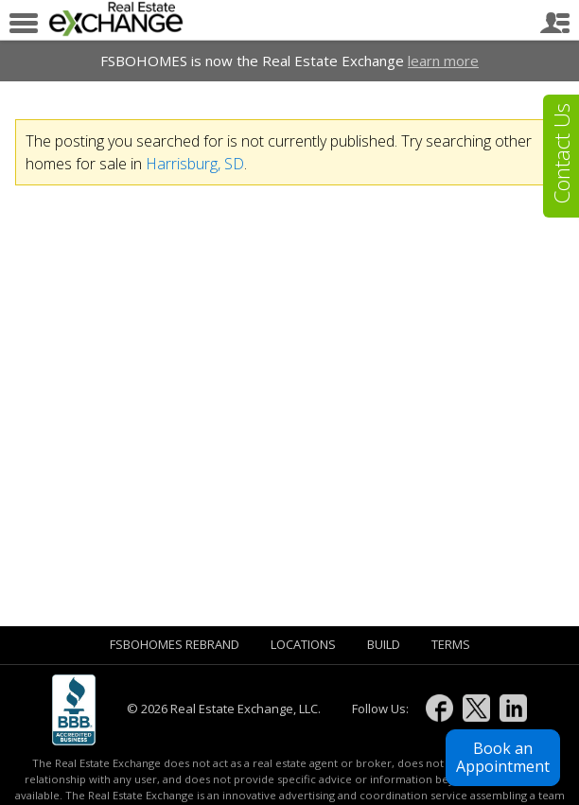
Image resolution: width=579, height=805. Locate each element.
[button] (503, 757)
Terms (450, 644)
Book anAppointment (503, 757)
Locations (303, 644)
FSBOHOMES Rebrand (174, 644)
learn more (443, 60)
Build (383, 644)
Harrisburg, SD (195, 163)
